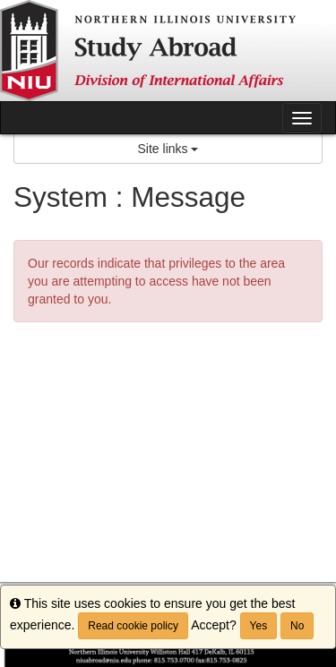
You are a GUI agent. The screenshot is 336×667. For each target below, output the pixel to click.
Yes (259, 626)
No (297, 626)
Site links (168, 148)
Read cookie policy (133, 626)
